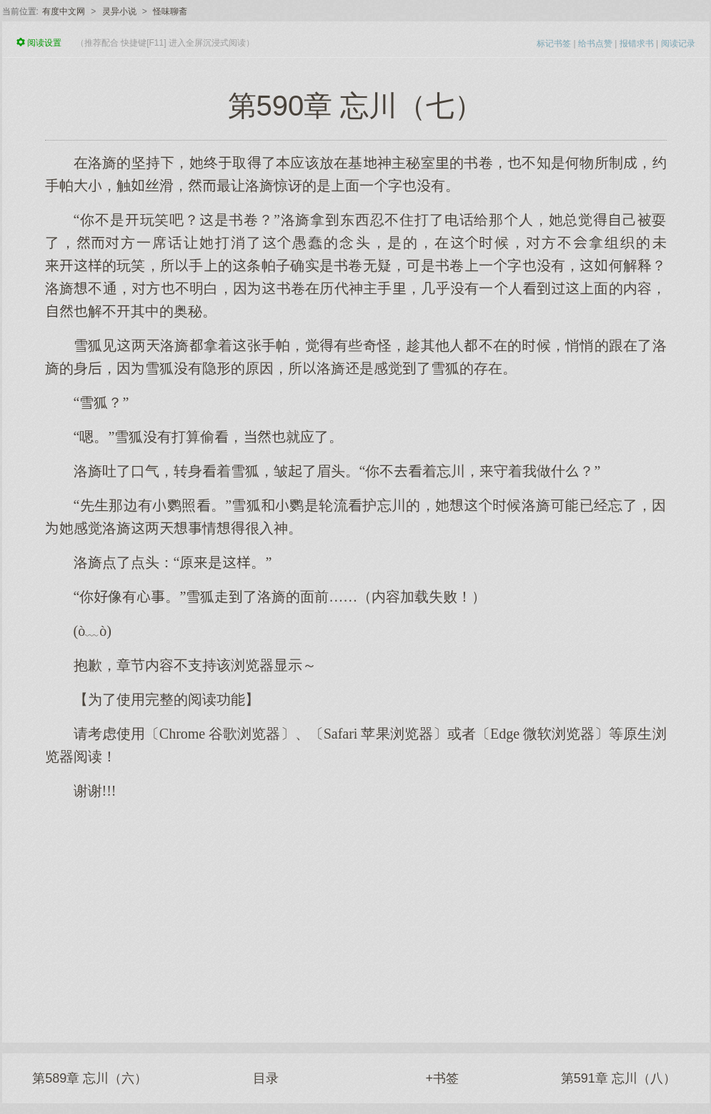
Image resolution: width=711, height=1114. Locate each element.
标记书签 (554, 44)
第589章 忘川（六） (89, 1078)
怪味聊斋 (170, 11)
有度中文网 (63, 11)
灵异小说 (119, 11)
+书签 (442, 1078)
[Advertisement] (356, 914)
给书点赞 (595, 44)
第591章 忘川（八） (618, 1078)
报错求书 (637, 44)
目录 (266, 1078)
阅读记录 (678, 44)
